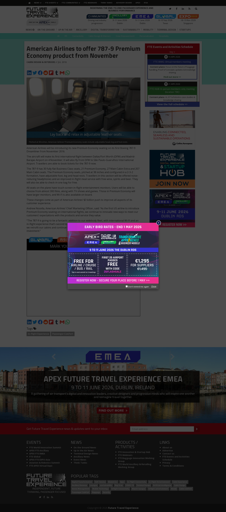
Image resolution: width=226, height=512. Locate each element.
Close (153, 286)
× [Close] (158, 223)
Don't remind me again (137, 286)
